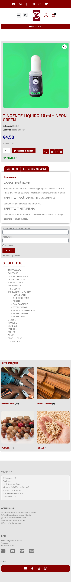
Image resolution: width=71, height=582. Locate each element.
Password (7, 237)
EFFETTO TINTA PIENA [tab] (19, 209)
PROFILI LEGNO (15, 338)
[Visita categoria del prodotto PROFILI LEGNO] (53, 386)
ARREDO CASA (14, 270)
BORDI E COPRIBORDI (18, 276)
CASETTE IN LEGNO (17, 279)
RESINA (15, 126)
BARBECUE (13, 273)
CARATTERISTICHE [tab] (17, 183)
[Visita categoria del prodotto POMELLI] (17, 430)
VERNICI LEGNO (20, 313)
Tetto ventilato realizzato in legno (14, 518)
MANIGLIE (12, 323)
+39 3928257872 (16, 490)
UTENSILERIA (14, 341)
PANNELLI (12, 329)
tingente (21, 130)
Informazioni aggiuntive (34, 169)
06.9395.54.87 (25, 487)
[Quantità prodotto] (6, 150)
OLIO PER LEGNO (21, 298)
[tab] (12, 169)
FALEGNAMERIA (15, 282)
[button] (19, 15)
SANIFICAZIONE (20, 304)
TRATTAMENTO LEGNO (24, 310)
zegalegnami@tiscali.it (15, 493)
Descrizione (12, 169)
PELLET (11, 332)
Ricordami (7, 245)
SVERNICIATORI (20, 307)
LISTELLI (12, 320)
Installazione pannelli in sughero (13, 520)
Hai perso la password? (11, 256)
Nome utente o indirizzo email (16, 228)
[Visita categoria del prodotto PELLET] (53, 430)
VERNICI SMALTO (21, 316)
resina (14, 130)
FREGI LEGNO (14, 289)
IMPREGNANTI (20, 295)
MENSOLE (12, 326)
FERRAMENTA (14, 285)
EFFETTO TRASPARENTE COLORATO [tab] (29, 198)
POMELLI (12, 335)
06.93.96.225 (13, 487)
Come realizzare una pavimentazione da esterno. (19, 512)
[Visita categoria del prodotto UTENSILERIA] (17, 386)
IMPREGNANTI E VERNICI (19, 292)
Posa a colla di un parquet (11, 523)
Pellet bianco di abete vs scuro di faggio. (16, 515)
